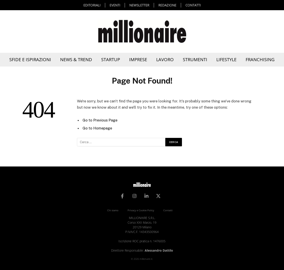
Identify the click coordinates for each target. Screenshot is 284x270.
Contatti (193, 5)
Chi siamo (112, 210)
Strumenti (195, 60)
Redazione (167, 5)
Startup (110, 60)
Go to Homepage (97, 128)
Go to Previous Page (100, 120)
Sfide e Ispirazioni (30, 60)
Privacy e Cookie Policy (141, 210)
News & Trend (76, 60)
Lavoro (165, 60)
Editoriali (92, 5)
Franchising (260, 60)
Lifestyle (226, 60)
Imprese (138, 60)
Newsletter (139, 5)
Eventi (115, 5)
